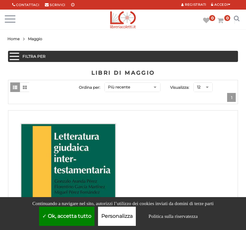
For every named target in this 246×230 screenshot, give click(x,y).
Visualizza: (179, 87)
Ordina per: (89, 87)
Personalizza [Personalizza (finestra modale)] (117, 216)
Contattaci (27, 5)
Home (13, 38)
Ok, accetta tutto (66, 216)
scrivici (57, 5)
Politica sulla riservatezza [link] (173, 216)
